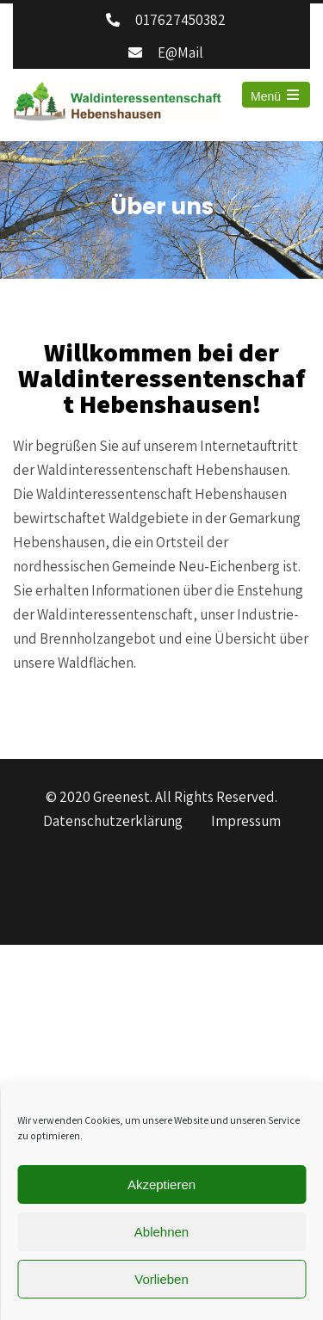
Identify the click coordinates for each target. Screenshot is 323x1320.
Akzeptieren (161, 1184)
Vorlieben (161, 1279)
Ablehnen (161, 1231)
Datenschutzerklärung (113, 822)
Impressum (246, 822)
